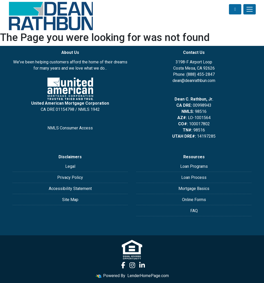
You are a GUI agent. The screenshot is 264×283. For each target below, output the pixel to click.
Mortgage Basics (193, 188)
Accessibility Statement (70, 188)
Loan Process (194, 177)
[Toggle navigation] (249, 9)
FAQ (194, 210)
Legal (70, 166)
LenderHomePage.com (148, 275)
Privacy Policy (70, 177)
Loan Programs (194, 166)
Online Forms (194, 199)
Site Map (70, 199)
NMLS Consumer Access (70, 128)
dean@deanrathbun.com (193, 80)
